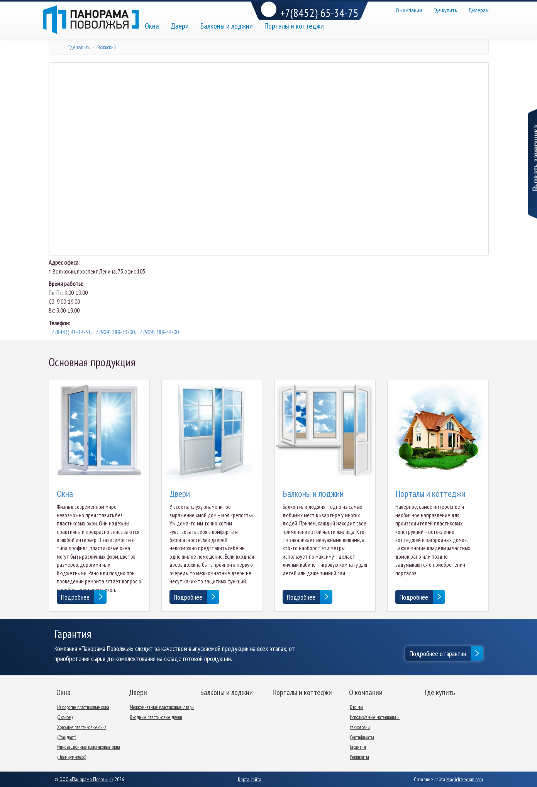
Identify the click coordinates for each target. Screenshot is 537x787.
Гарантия (358, 747)
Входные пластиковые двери (156, 717)
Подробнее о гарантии (438, 653)
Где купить (445, 10)
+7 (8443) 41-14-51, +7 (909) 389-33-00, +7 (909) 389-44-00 (114, 332)
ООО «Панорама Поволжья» (86, 779)
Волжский (106, 47)
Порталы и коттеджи (294, 26)
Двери (180, 26)
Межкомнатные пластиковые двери (162, 707)
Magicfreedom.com (464, 779)
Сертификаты (362, 737)
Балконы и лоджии (226, 26)
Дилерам (478, 10)
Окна (152, 26)
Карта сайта (249, 779)
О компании (409, 10)
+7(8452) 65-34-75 (310, 11)
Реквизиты (359, 757)
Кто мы (356, 707)
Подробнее (75, 597)
